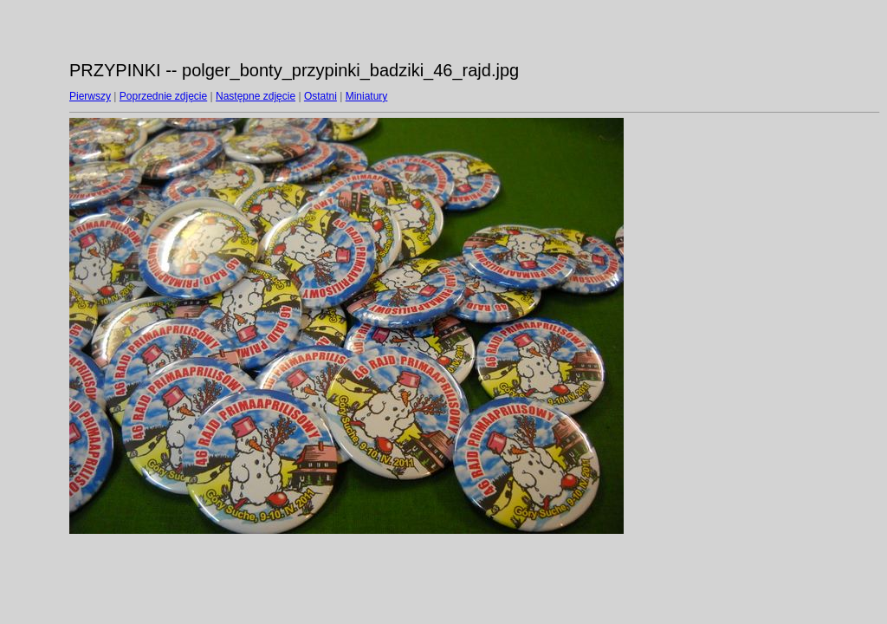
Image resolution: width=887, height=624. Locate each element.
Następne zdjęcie (255, 96)
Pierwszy (90, 96)
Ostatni (320, 96)
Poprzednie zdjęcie (163, 96)
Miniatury (367, 96)
